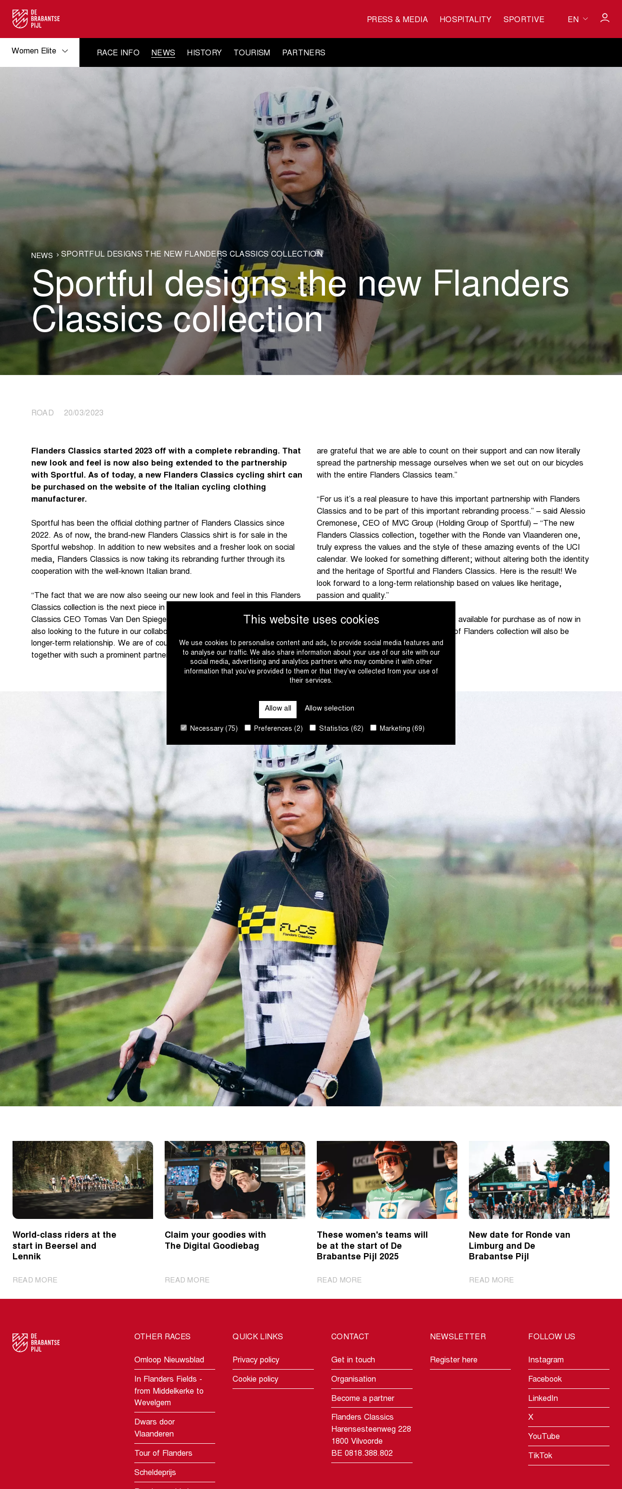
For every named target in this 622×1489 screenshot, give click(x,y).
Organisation (353, 1380)
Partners (304, 53)
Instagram (546, 1361)
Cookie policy (255, 1380)
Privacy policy (256, 1361)
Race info (118, 53)
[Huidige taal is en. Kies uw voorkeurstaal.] (578, 19)
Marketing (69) (397, 729)
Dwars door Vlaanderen (154, 1429)
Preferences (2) (274, 729)
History (204, 53)
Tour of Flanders (163, 1454)
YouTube (544, 1438)
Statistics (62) (336, 729)
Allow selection (331, 708)
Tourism (251, 53)
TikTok (540, 1457)
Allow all (276, 708)
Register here (454, 1361)
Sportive (524, 20)
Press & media (397, 20)
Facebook (545, 1380)
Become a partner (362, 1399)
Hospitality (466, 20)
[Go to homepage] (36, 19)
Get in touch (353, 1361)
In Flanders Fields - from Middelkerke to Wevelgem (169, 1392)
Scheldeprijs (155, 1474)
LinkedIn (543, 1399)
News (163, 53)
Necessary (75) (209, 729)
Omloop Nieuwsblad (169, 1361)
